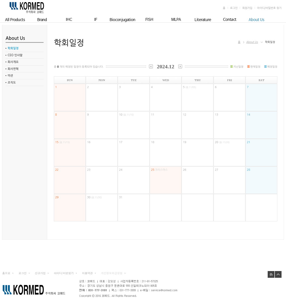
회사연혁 (13, 68)
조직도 (12, 82)
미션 (10, 75)
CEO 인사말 (15, 55)
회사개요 (13, 61)
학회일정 (13, 48)
